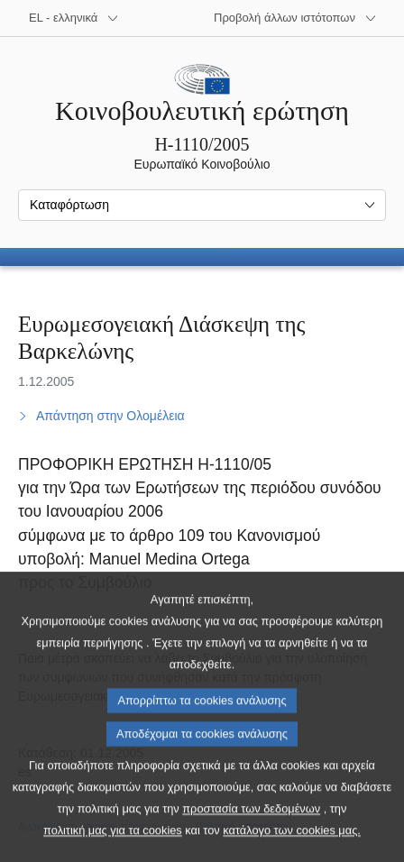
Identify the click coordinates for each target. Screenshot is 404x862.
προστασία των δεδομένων (251, 845)
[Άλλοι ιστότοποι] (295, 18)
